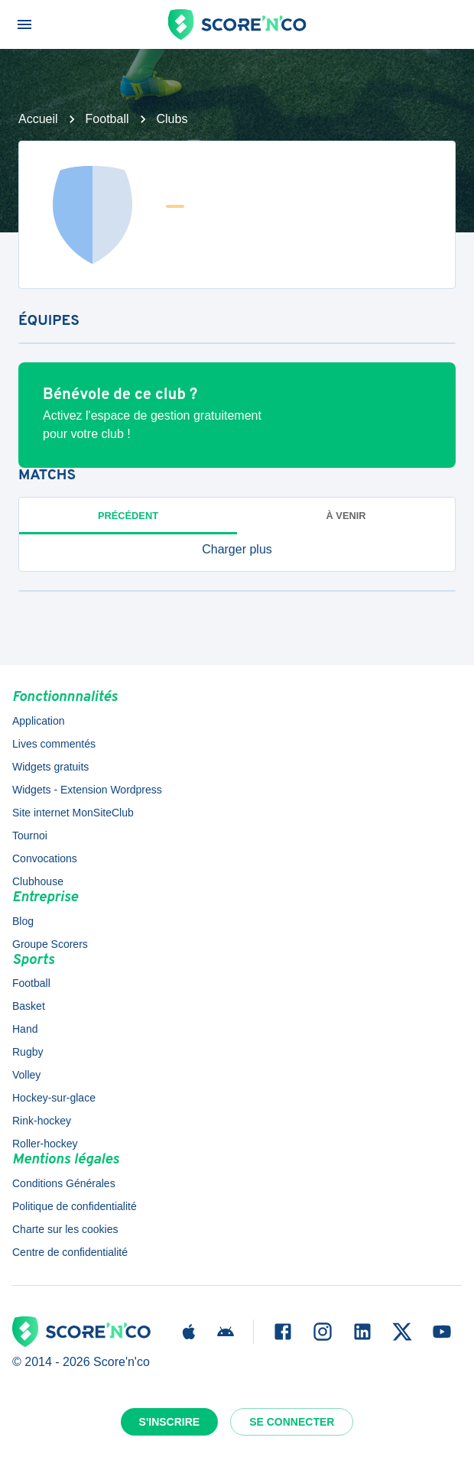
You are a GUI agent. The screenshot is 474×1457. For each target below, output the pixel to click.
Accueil (38, 118)
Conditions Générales (63, 1183)
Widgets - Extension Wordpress (87, 790)
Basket (28, 1006)
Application (38, 721)
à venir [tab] (346, 515)
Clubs (172, 118)
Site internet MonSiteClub (73, 812)
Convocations (44, 858)
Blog (23, 921)
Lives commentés (54, 744)
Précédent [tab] (128, 515)
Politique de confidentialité (74, 1206)
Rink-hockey (41, 1121)
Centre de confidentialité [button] (70, 1252)
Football (107, 118)
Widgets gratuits (50, 767)
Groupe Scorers (50, 944)
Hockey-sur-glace (54, 1098)
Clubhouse (37, 881)
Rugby (27, 1052)
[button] (237, 549)
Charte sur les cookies (65, 1229)
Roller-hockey (45, 1143)
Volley (26, 1075)
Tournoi (29, 835)
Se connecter (291, 1422)
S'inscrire (169, 1422)
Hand (24, 1029)
